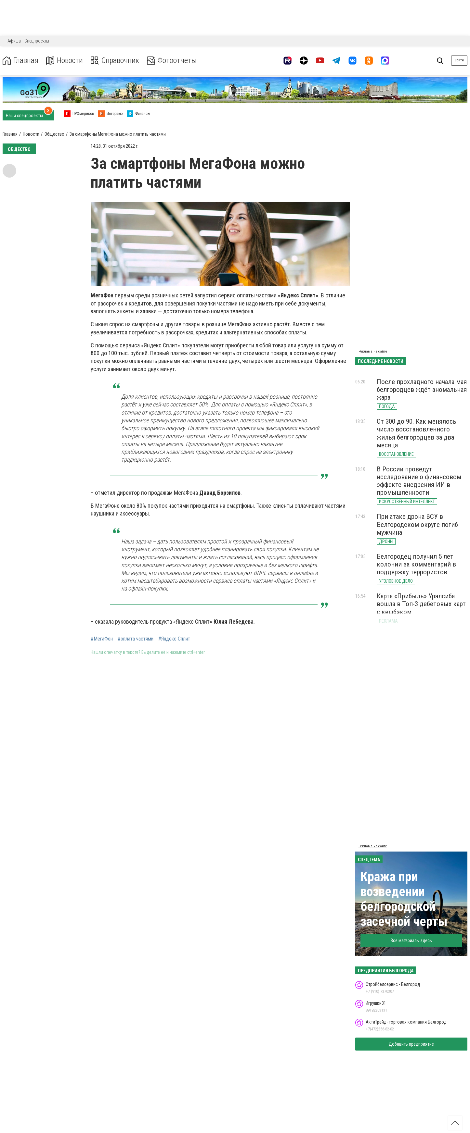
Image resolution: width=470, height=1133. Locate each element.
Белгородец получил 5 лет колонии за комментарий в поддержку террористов (416, 564)
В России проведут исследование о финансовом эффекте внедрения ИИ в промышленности (419, 480)
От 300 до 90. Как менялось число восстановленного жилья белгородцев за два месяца (416, 433)
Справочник (115, 60)
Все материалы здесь (411, 940)
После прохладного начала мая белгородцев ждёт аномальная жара (422, 389)
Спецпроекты (36, 41)
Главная (20, 60)
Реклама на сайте (373, 351)
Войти (459, 60)
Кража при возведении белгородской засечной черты (404, 899)
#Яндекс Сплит (174, 639)
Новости (64, 60)
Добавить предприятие (411, 1044)
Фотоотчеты (172, 60)
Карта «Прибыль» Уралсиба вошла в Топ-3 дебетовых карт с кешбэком (421, 604)
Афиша (14, 41)
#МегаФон (102, 639)
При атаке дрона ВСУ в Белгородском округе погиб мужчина (417, 524)
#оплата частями (135, 639)
